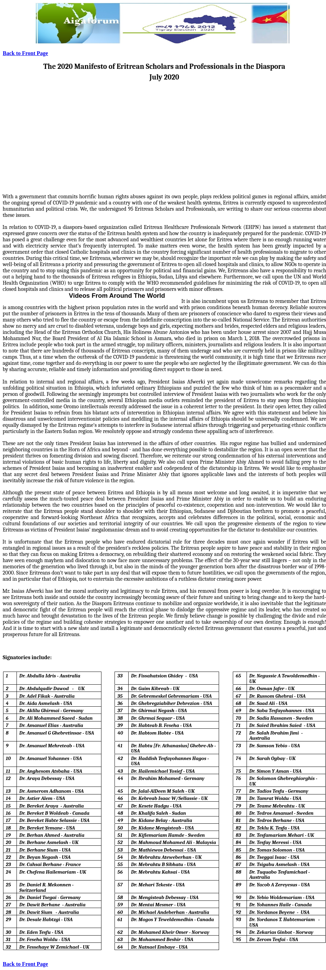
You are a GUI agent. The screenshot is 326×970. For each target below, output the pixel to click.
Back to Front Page (25, 53)
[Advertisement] (164, 132)
